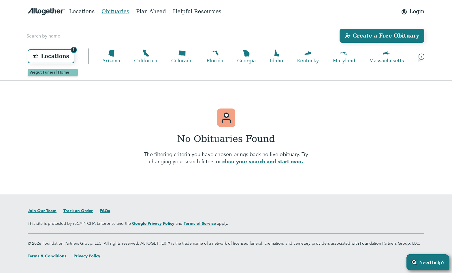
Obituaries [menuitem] (115, 11)
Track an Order (78, 210)
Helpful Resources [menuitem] (197, 11)
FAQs (105, 210)
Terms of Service (200, 223)
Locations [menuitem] (82, 11)
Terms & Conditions (47, 256)
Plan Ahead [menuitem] (151, 11)
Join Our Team (42, 210)
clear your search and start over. (262, 162)
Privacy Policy (87, 256)
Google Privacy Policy (153, 223)
